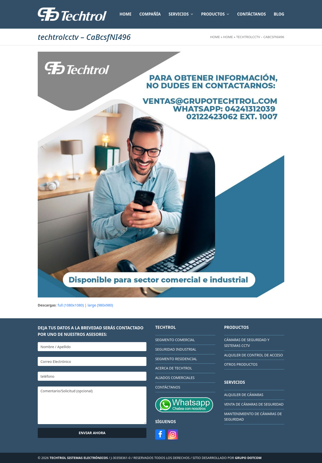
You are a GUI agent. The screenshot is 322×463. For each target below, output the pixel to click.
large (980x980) (100, 305)
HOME (228, 37)
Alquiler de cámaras (243, 394)
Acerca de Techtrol (173, 368)
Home (215, 37)
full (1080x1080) (71, 305)
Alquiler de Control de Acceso (253, 355)
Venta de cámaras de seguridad (254, 404)
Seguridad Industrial (175, 349)
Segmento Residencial (176, 358)
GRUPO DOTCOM (248, 457)
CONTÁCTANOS (167, 387)
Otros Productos (241, 364)
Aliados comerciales (175, 377)
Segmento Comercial (175, 339)
